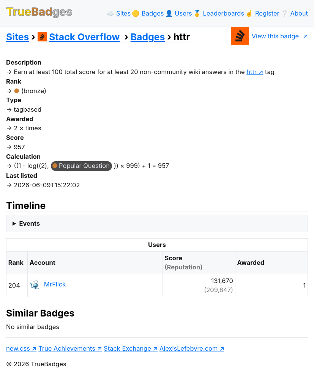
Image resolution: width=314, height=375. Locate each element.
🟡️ (148, 13)
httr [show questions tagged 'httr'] (251, 72)
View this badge (265, 36)
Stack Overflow (79, 37)
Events (29, 223)
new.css (18, 348)
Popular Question (84, 165)
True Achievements (66, 348)
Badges (148, 37)
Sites (17, 37)
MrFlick (55, 284)
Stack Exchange (127, 348)
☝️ (262, 13)
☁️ (118, 13)
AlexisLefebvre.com (188, 348)
